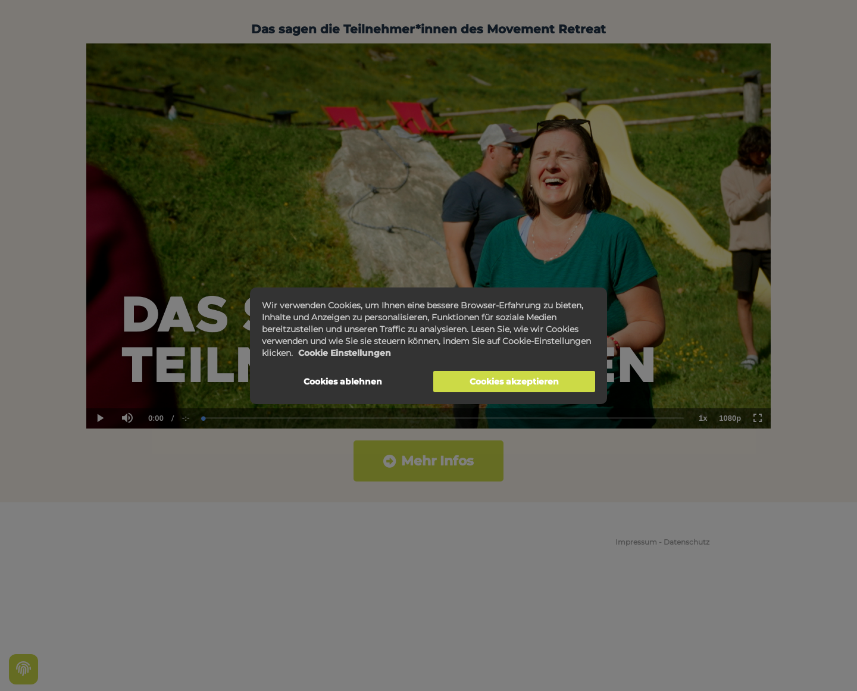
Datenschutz (686, 541)
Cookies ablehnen (343, 381)
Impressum (636, 541)
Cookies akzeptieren (514, 381)
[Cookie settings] (23, 669)
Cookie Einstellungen (344, 353)
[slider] (444, 418)
